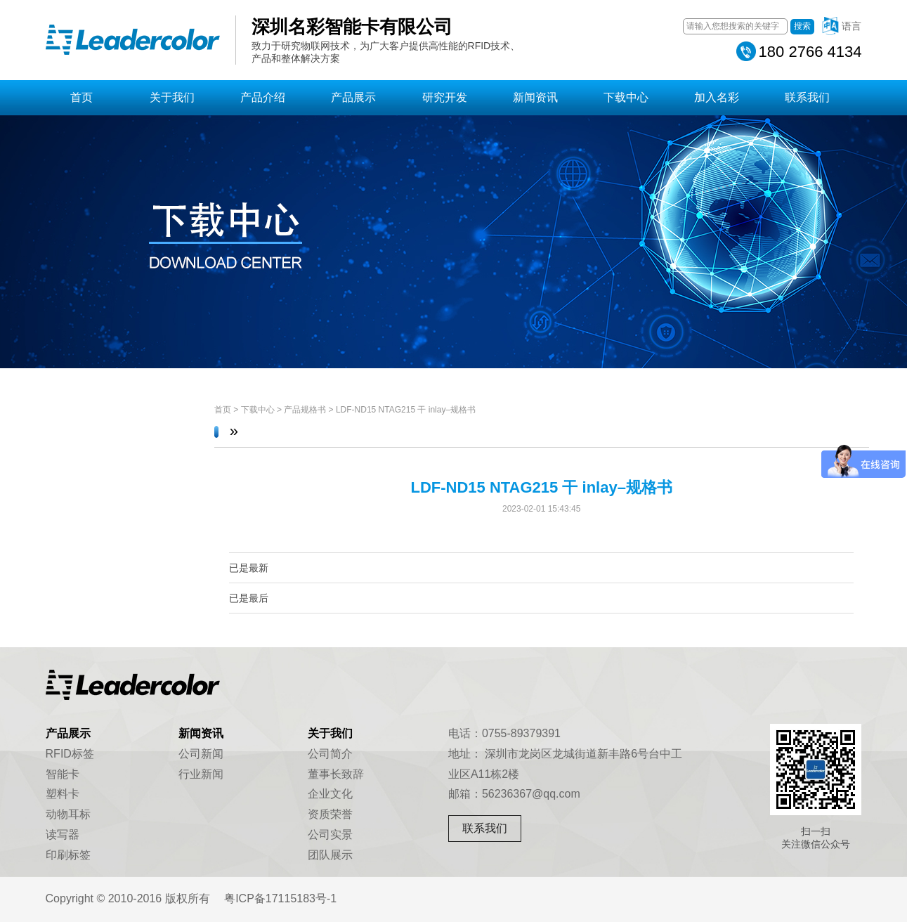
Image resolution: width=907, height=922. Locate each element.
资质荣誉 (330, 814)
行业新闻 (200, 774)
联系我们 (807, 97)
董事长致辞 (336, 774)
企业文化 (330, 794)
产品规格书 (305, 410)
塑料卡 (62, 794)
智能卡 (62, 774)
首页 (81, 97)
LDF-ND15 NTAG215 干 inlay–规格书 (406, 410)
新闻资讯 (535, 97)
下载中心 (625, 97)
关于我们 (172, 97)
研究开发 (444, 97)
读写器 (62, 834)
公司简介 (330, 754)
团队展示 (330, 855)
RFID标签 (70, 754)
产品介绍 (262, 97)
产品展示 (353, 97)
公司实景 (330, 834)
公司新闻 (200, 754)
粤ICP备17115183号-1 (280, 898)
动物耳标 (68, 814)
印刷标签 (68, 855)
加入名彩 (716, 97)
